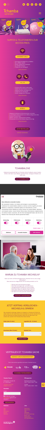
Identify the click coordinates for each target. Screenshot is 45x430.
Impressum (27, 408)
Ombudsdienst (27, 417)
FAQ (4, 410)
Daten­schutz (27, 410)
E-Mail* (12, 392)
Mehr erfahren (22, 69)
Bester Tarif (27, 415)
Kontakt (5, 412)
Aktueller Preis (27, 330)
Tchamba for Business (22, 373)
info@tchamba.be (8, 385)
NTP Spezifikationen (29, 418)
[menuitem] (5, 4)
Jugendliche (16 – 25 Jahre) (30, 321)
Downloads (6, 411)
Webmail (6, 414)
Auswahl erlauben (22, 232)
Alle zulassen (36, 232)
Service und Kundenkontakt (22, 357)
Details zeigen (37, 228)
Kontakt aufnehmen (22, 132)
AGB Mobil (26, 412)
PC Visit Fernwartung (29, 414)
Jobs (5, 408)
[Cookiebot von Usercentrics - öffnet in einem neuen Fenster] (37, 197)
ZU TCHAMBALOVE (22, 179)
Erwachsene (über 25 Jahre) (10, 330)
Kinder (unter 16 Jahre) (9, 321)
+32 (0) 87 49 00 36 (8, 384)
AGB (25, 411)
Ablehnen (8, 232)
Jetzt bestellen (22, 129)
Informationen (7, 397)
